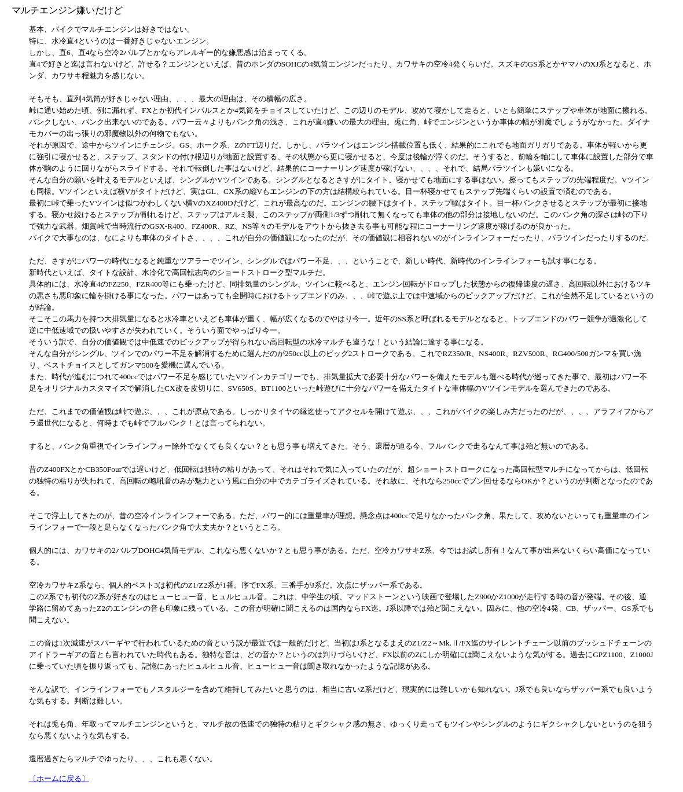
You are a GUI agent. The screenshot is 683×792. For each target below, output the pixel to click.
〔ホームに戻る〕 (59, 778)
